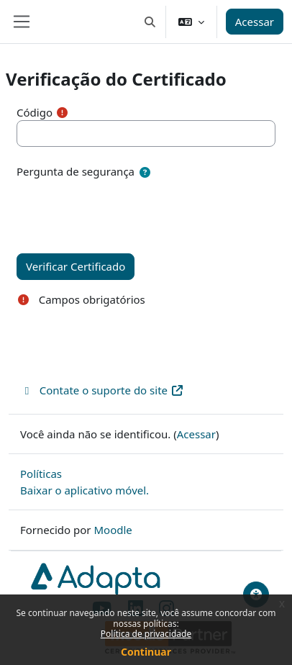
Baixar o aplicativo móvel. (84, 490)
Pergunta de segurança (75, 171)
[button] (150, 21)
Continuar (146, 652)
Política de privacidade (146, 634)
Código (35, 112)
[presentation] (126, 209)
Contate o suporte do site (102, 390)
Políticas (41, 473)
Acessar (254, 21)
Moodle (112, 529)
